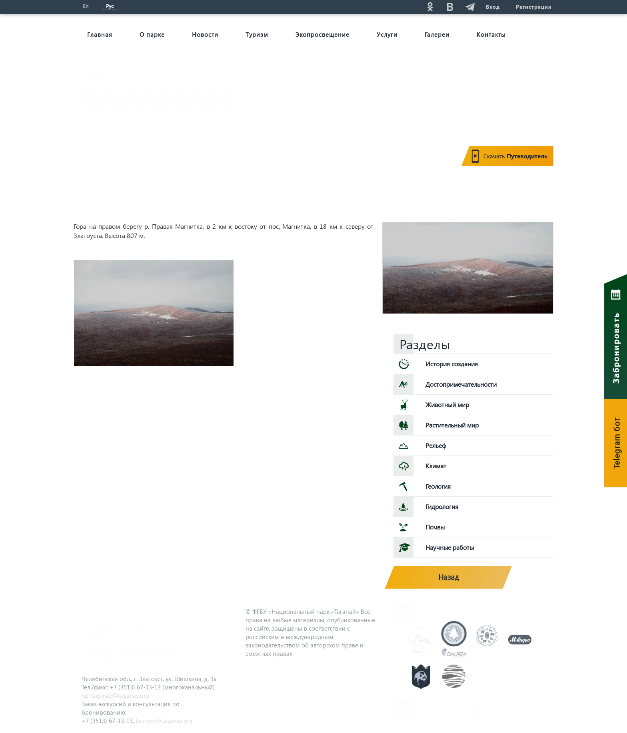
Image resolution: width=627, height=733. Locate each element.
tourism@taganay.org (164, 721)
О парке (152, 34)
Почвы (435, 527)
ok (430, 6)
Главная (99, 34)
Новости (205, 34)
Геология (438, 486)
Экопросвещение (322, 34)
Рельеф (435, 445)
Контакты (491, 34)
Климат (435, 465)
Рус (110, 5)
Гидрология (441, 506)
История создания (451, 364)
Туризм (257, 34)
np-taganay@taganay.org (115, 695)
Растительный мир (452, 425)
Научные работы (449, 547)
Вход (493, 6)
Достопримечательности (461, 384)
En (85, 5)
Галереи (437, 34)
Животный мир (447, 404)
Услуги (387, 34)
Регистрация (533, 6)
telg (470, 6)
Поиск (358, 6)
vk (450, 6)
